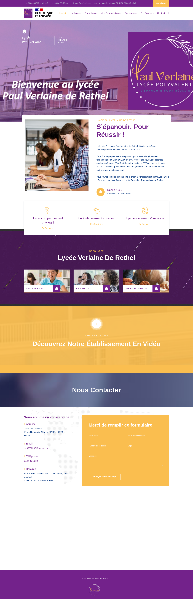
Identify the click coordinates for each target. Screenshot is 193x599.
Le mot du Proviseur (139, 288)
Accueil (62, 13)
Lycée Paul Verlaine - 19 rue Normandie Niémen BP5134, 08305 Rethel (104, 3)
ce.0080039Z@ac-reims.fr (36, 3)
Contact (161, 13)
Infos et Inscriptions (110, 13)
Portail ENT (161, 3)
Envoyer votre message (104, 477)
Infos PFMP (82, 290)
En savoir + (46, 228)
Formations (90, 13)
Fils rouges (146, 13)
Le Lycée (75, 13)
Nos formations (33, 288)
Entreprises (130, 13)
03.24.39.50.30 (61, 3)
